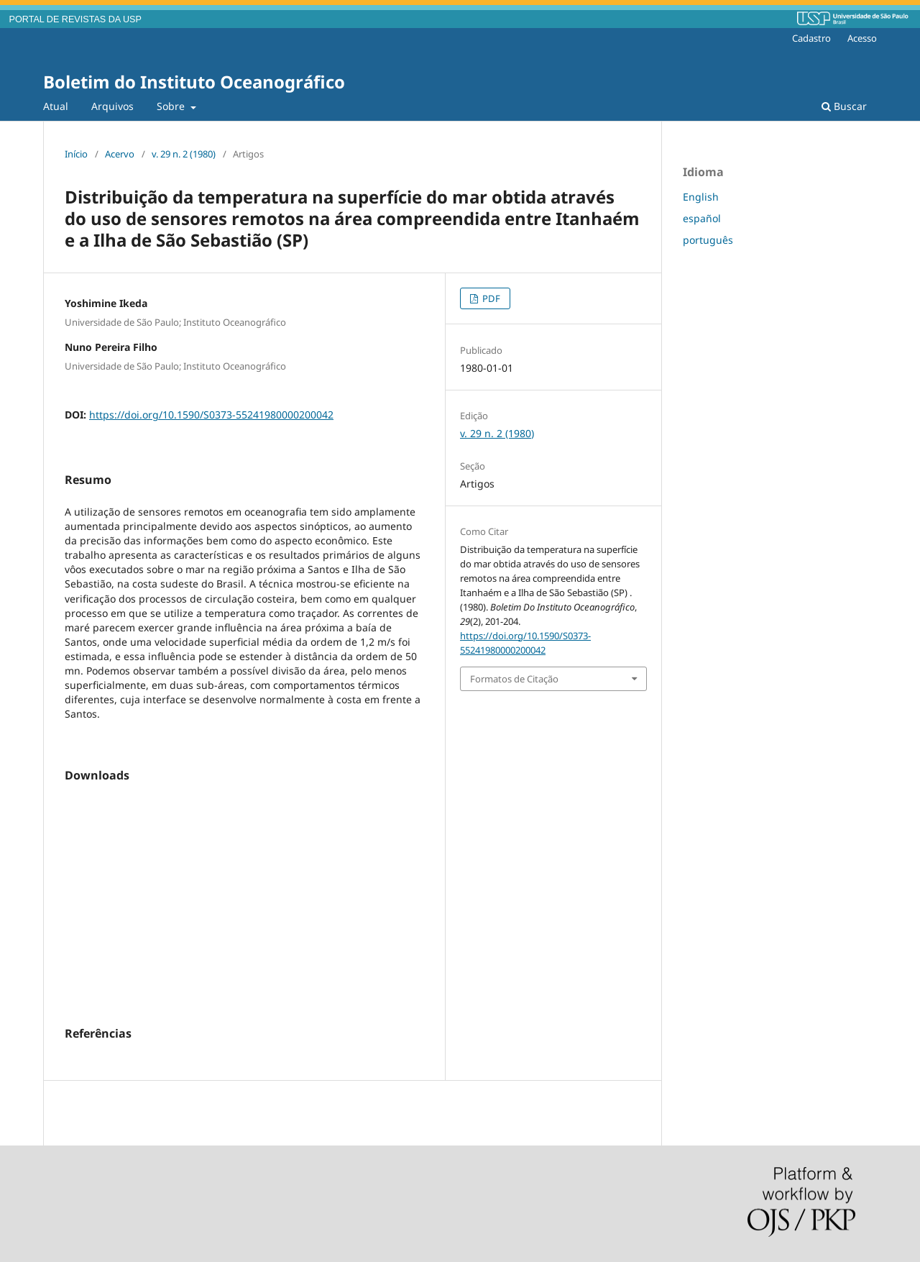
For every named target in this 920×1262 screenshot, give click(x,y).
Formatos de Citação (514, 678)
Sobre (172, 106)
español (702, 218)
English (701, 197)
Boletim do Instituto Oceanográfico (194, 81)
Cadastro (811, 38)
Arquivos (112, 106)
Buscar (844, 106)
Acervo (119, 153)
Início (76, 153)
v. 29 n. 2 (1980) (184, 153)
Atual (55, 106)
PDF (490, 298)
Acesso (862, 38)
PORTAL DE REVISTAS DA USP (75, 19)
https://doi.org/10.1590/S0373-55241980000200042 (211, 414)
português (708, 240)
